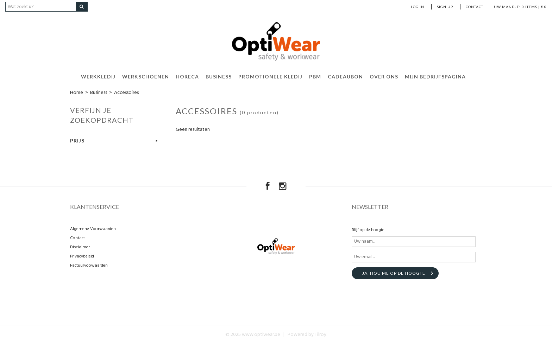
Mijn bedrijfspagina (435, 76)
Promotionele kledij (270, 76)
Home (76, 93)
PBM (315, 76)
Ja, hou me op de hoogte (393, 273)
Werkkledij (98, 76)
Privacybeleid (82, 256)
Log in (417, 7)
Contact (474, 7)
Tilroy (320, 335)
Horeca (187, 76)
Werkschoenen (145, 76)
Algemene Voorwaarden (93, 228)
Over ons (384, 76)
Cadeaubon (345, 76)
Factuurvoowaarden (89, 265)
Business (219, 76)
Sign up (445, 7)
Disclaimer (80, 247)
